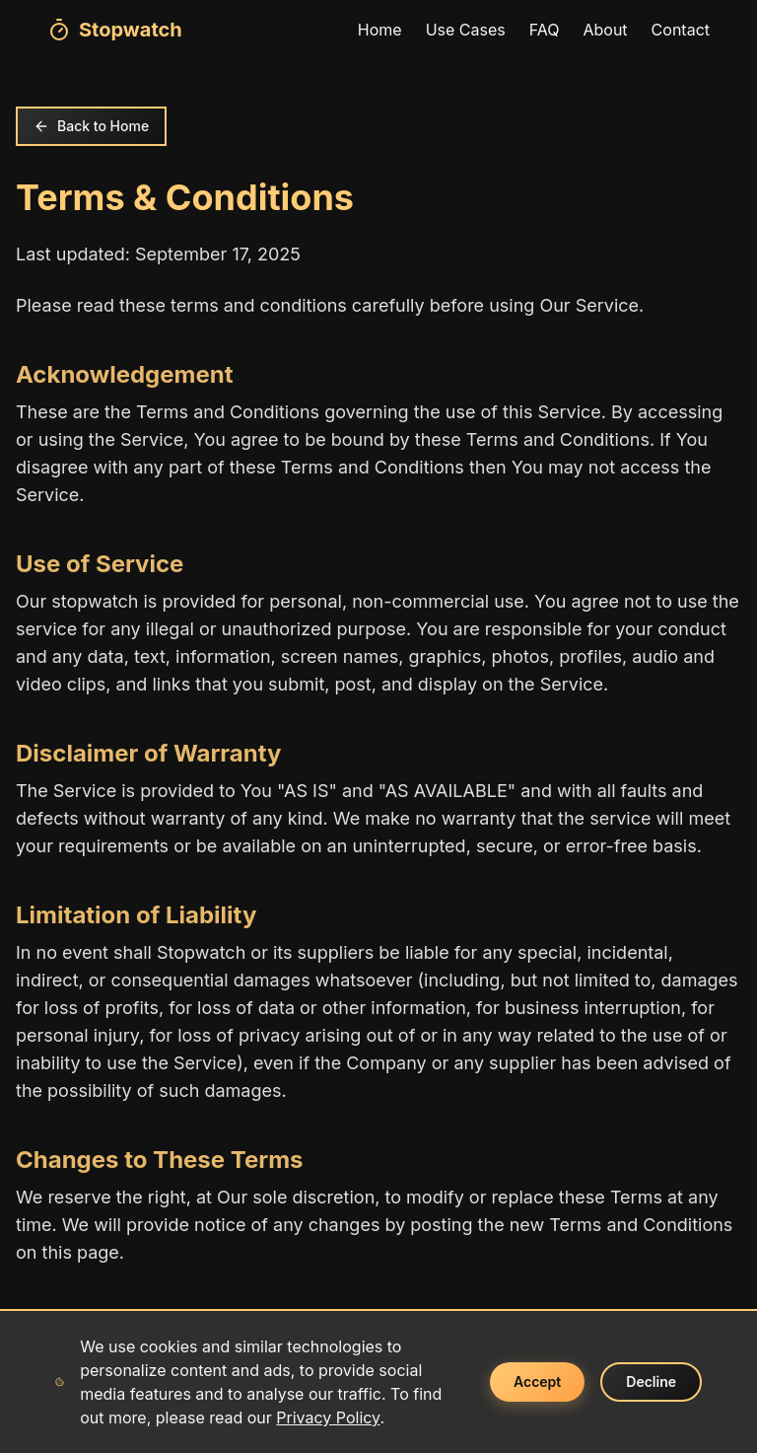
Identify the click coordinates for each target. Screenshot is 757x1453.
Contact (681, 29)
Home (380, 29)
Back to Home (91, 125)
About (605, 29)
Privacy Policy (327, 1417)
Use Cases (466, 29)
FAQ (544, 29)
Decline (651, 1381)
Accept (537, 1381)
